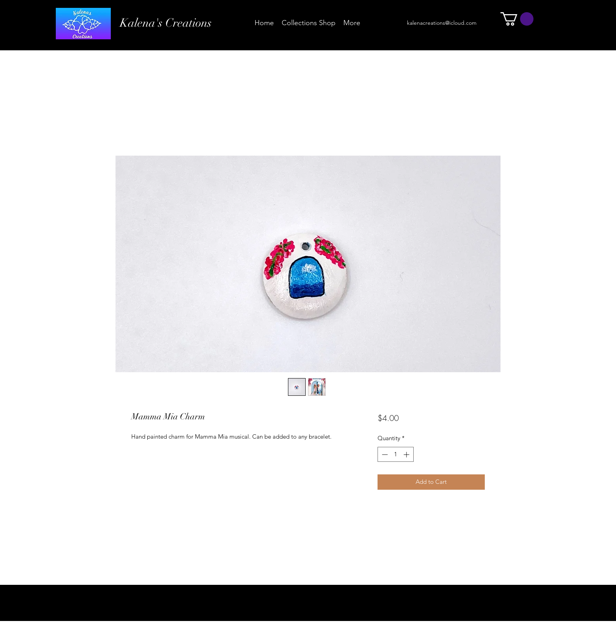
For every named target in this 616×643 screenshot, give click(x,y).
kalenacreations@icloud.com (442, 22)
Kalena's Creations (166, 23)
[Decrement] (384, 454)
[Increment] (407, 454)
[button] (517, 19)
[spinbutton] (395, 454)
